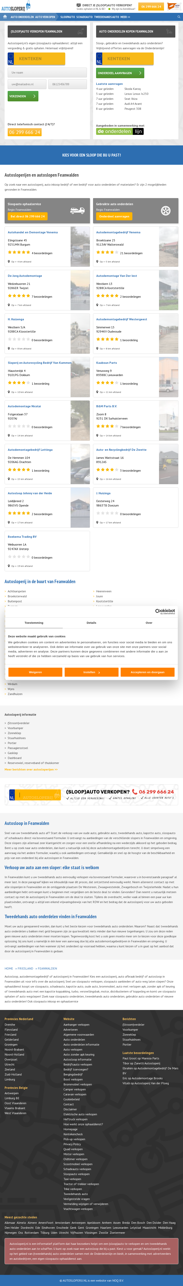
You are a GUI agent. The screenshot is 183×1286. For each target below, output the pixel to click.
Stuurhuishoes (17, 738)
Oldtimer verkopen (75, 1159)
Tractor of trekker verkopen (81, 1184)
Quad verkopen (73, 1149)
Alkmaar (10, 1223)
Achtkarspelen (17, 591)
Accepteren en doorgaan (148, 672)
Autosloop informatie (77, 1059)
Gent (81, 1227)
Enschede (62, 1227)
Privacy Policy (72, 1144)
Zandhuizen (15, 694)
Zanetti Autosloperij (147, 1063)
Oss (20, 1232)
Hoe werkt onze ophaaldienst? (83, 1124)
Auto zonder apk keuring (78, 1054)
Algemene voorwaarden (78, 1034)
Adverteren (70, 1029)
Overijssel (11, 1059)
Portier (12, 743)
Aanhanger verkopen (76, 1024)
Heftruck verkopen (75, 1119)
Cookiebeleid (71, 1099)
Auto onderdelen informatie (81, 1044)
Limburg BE (12, 1098)
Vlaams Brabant (15, 1108)
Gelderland (12, 1039)
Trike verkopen (72, 1189)
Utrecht (10, 1064)
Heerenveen (103, 591)
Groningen (11, 1044)
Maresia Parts (150, 1058)
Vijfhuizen (76, 1232)
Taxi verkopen (72, 1179)
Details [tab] (91, 622)
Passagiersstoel (18, 748)
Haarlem (105, 1227)
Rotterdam (32, 1232)
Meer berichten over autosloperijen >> (31, 769)
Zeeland (10, 1069)
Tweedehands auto (106, 17)
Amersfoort (46, 1223)
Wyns (11, 689)
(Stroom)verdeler (19, 723)
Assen (117, 1223)
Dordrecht (27, 1227)
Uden (54, 1232)
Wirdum (12, 684)
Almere (32, 1223)
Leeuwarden (120, 1227)
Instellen (91, 672)
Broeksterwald (17, 596)
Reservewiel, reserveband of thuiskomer (33, 763)
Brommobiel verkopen (77, 1084)
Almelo (21, 1223)
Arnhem (107, 1223)
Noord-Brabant (14, 1049)
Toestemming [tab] (34, 622)
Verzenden (17, 96)
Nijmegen (11, 1232)
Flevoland (11, 1029)
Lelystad (135, 1227)
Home (9, 968)
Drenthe (10, 1024)
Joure (99, 596)
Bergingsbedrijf (73, 1074)
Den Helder (12, 1227)
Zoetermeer (117, 1232)
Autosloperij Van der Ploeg (151, 1083)
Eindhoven (48, 1227)
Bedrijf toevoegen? (75, 1069)
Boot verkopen (73, 1079)
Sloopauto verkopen (76, 1174)
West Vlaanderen (15, 1113)
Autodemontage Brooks (147, 1078)
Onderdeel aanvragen (115, 73)
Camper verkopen (74, 1089)
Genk (73, 1227)
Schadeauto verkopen (77, 1169)
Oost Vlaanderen (15, 1103)
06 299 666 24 (151, 6)
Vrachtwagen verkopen (78, 1209)
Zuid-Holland (13, 1074)
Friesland (25, 968)
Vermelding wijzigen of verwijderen (85, 1204)
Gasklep (13, 753)
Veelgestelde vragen (76, 1199)
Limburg (10, 1079)
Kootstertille (104, 601)
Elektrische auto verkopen (80, 1114)
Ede (37, 1227)
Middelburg (165, 1227)
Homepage (70, 1129)
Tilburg (44, 1232)
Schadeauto (84, 17)
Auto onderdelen (22, 17)
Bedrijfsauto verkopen (77, 1064)
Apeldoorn (93, 1223)
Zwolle (103, 1232)
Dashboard (14, 758)
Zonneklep (14, 733)
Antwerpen (12, 1093)
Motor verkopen (73, 1154)
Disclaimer (70, 1109)
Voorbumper (15, 728)
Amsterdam (62, 1223)
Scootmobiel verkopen (77, 1164)
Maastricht (150, 1227)
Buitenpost (15, 601)
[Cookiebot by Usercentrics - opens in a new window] (158, 612)
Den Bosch (138, 1223)
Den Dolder (154, 1223)
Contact (68, 1104)
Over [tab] (149, 622)
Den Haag (169, 1223)
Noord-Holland (14, 1054)
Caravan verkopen (74, 1094)
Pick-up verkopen (74, 1139)
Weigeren (35, 672)
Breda (126, 1223)
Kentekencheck (73, 1134)
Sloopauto (67, 17)
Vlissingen (91, 1232)
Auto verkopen (45, 17)
